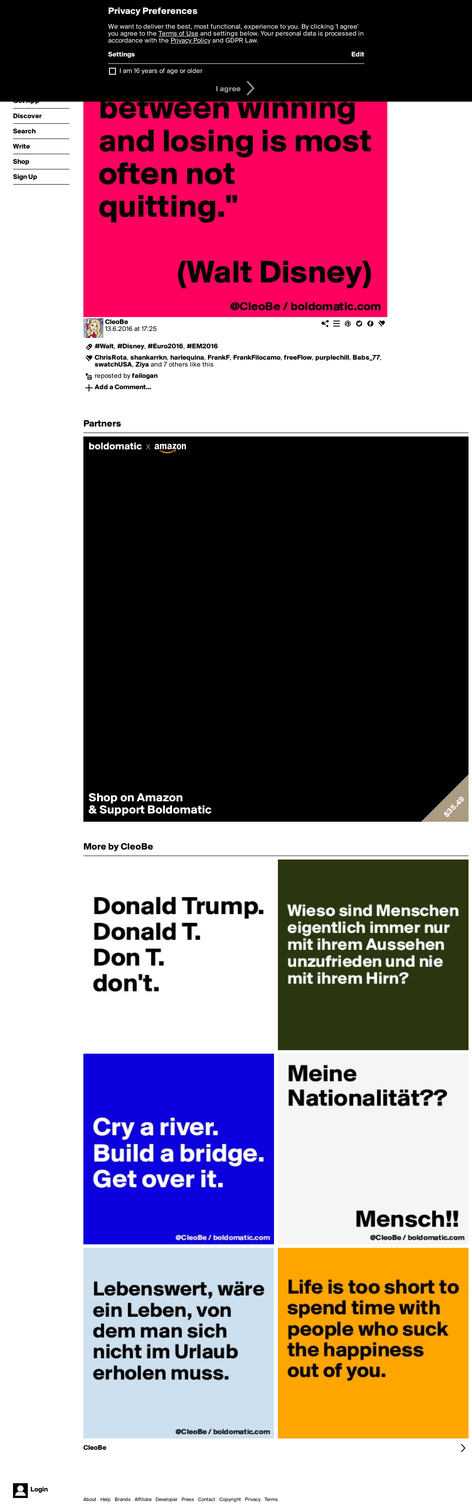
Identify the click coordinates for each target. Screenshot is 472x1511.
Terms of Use (178, 33)
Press (188, 1499)
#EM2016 (202, 346)
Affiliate (143, 1499)
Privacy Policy (191, 40)
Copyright (230, 1499)
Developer (166, 1499)
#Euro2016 (165, 346)
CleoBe (116, 322)
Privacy (253, 1499)
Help (105, 1499)
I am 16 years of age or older (160, 71)
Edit (357, 54)
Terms (271, 1499)
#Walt (104, 346)
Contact (206, 1499)
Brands (123, 1499)
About (89, 1499)
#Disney (130, 346)
